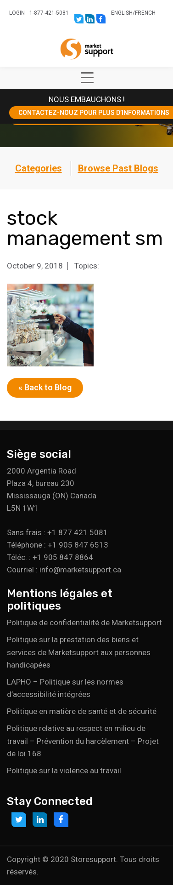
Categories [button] (38, 168)
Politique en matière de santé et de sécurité (81, 711)
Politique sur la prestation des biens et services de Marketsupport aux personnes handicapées (79, 652)
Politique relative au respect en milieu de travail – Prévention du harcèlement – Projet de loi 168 (83, 741)
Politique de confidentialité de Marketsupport (84, 622)
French (145, 13)
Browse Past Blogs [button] (118, 168)
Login (17, 13)
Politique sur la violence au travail (64, 770)
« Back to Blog (45, 387)
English (122, 13)
